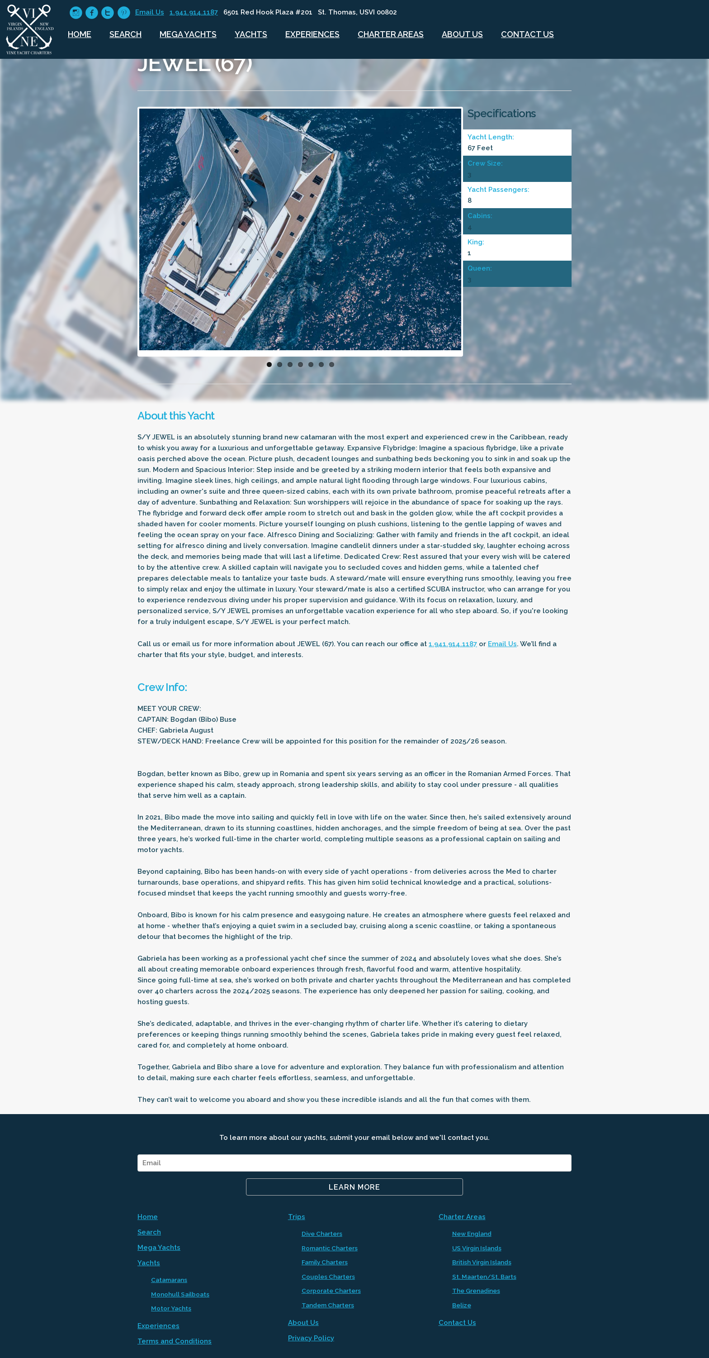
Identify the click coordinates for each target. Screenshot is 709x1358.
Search (125, 34)
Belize (461, 1305)
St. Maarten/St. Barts (484, 1276)
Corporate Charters (331, 1290)
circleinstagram (76, 13)
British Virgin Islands (481, 1262)
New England (472, 1233)
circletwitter (107, 13)
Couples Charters (328, 1276)
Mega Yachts (188, 34)
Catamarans (169, 1279)
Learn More (354, 1187)
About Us (462, 34)
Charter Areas (391, 34)
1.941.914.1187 (194, 12)
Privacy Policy (311, 1338)
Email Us (149, 12)
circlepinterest (124, 13)
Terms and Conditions (174, 1341)
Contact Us (527, 34)
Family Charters (325, 1262)
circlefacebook (91, 13)
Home (79, 34)
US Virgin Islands (476, 1248)
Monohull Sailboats (180, 1294)
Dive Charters (322, 1233)
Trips (296, 1217)
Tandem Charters (328, 1305)
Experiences (312, 34)
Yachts (251, 34)
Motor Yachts (171, 1308)
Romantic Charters (330, 1248)
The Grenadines (476, 1290)
